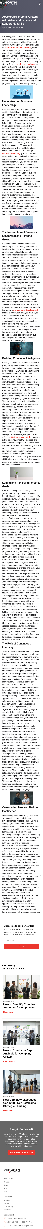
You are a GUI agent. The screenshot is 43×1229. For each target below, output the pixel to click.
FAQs (6, 1192)
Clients (6, 1185)
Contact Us (7, 1210)
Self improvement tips (21, 437)
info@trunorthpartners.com (17, 1219)
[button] (40, 3)
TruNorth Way (8, 1207)
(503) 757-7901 (27, 1222)
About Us (7, 1200)
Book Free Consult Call (21, 1152)
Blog (5, 1189)
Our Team (7, 1204)
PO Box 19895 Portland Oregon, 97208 (20, 1226)
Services (7, 1182)
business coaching (26, 64)
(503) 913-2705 (12, 1222)
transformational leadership (18, 48)
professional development (25, 310)
